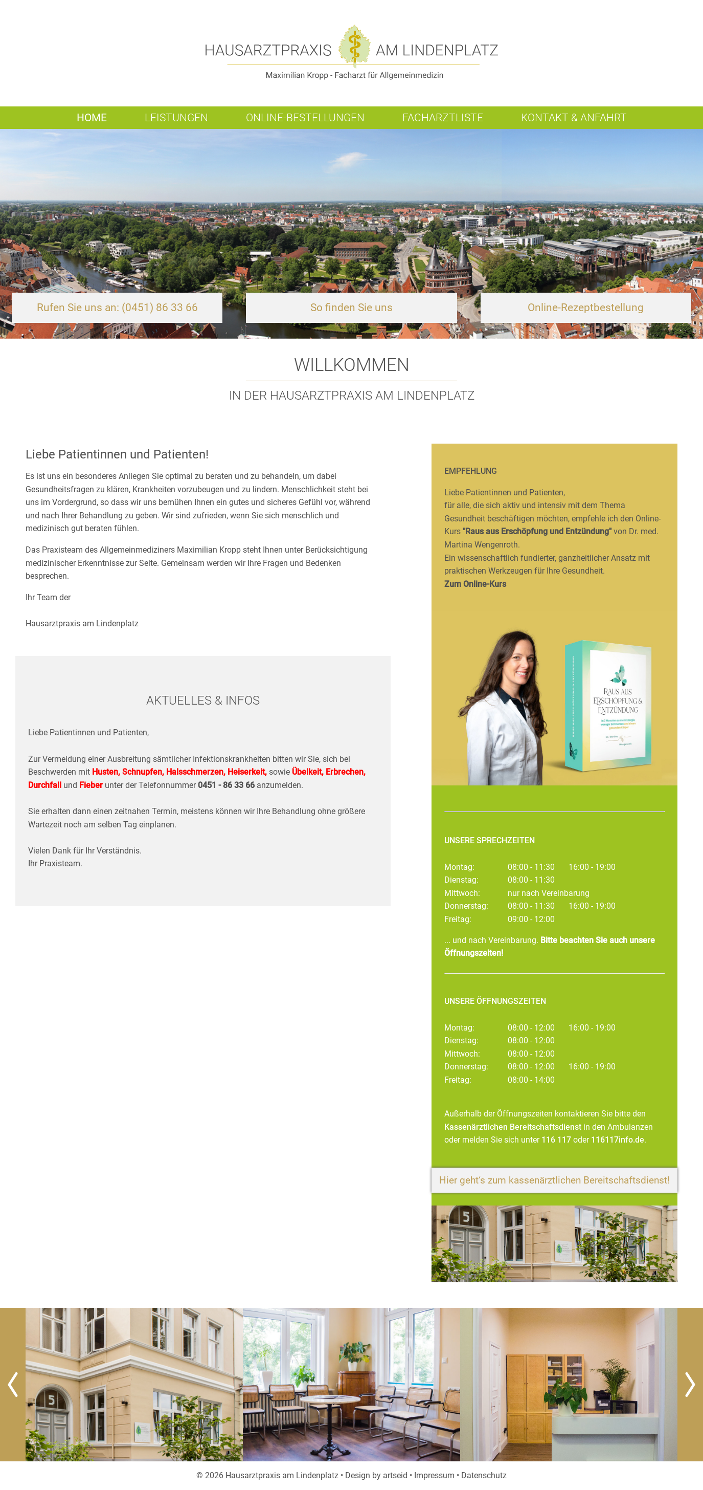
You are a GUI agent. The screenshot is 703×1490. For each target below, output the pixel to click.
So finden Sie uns (351, 307)
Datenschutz (484, 1475)
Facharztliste (442, 118)
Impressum (434, 1475)
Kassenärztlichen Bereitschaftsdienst (512, 1127)
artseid (395, 1475)
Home (92, 118)
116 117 (556, 1140)
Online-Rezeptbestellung (586, 307)
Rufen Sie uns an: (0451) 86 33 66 (117, 307)
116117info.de (617, 1140)
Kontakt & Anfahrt (574, 118)
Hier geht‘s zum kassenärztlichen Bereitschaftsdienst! (554, 1180)
